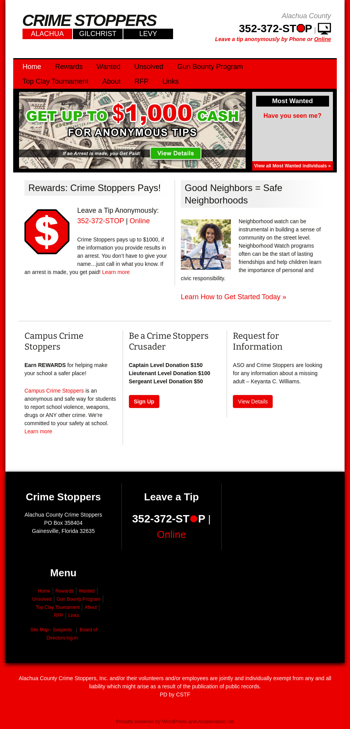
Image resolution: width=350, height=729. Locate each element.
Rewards (69, 67)
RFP (142, 81)
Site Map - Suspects (51, 629)
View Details (253, 401)
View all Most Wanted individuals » (292, 166)
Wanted (108, 67)
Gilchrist (97, 34)
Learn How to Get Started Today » (233, 297)
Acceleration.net (216, 721)
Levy (148, 34)
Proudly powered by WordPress (151, 721)
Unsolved (148, 67)
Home (32, 67)
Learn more (116, 272)
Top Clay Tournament (55, 81)
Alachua (47, 34)
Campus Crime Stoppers (54, 391)
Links (170, 81)
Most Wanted (292, 101)
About (111, 81)
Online (140, 221)
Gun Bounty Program (210, 67)
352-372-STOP (100, 221)
